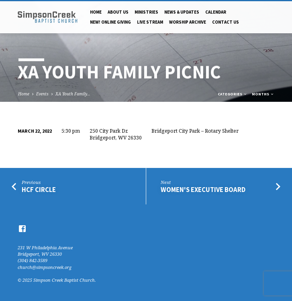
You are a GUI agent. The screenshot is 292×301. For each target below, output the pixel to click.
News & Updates (181, 12)
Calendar (215, 12)
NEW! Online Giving (110, 22)
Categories (232, 94)
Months (263, 94)
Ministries (146, 12)
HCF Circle (39, 190)
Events (42, 94)
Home (96, 12)
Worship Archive (187, 22)
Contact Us (225, 22)
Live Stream (150, 22)
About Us (118, 12)
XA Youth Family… (72, 94)
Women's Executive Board (203, 190)
